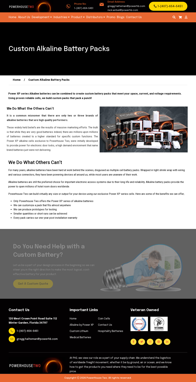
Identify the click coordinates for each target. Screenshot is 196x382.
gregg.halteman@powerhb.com (126, 6)
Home (12, 17)
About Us (24, 17)
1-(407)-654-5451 (83, 8)
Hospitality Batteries (110, 331)
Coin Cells (104, 319)
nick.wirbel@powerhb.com (123, 10)
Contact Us (134, 17)
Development (42, 17)
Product (78, 17)
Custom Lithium (79, 331)
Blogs (120, 17)
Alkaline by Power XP (82, 325)
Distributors (95, 17)
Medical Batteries (80, 337)
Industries (61, 17)
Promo (111, 17)
